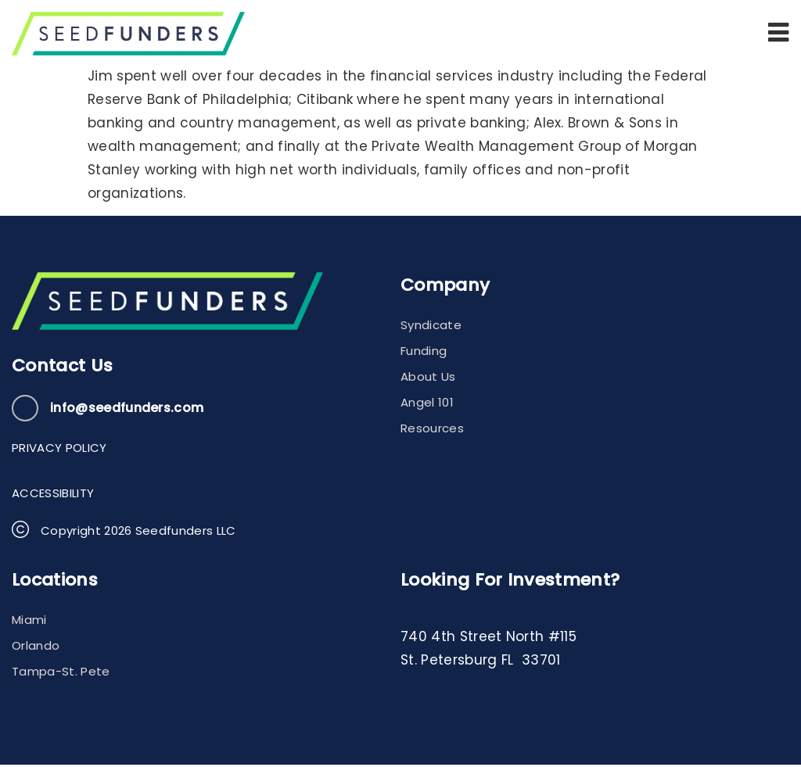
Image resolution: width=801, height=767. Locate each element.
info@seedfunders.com (126, 411)
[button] (778, 33)
